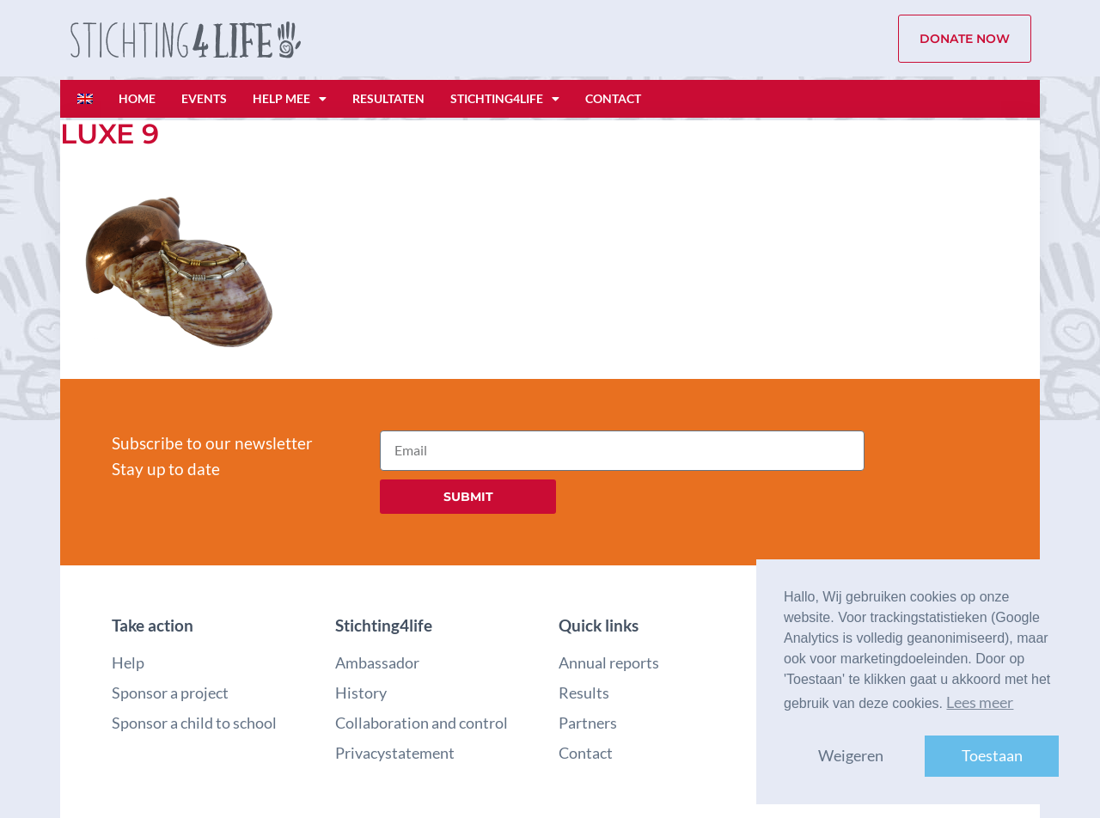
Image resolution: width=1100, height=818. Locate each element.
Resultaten (388, 98)
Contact (613, 98)
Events (204, 98)
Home (137, 98)
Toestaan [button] (992, 756)
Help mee (290, 99)
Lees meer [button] (979, 702)
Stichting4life (504, 99)
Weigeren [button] (850, 756)
